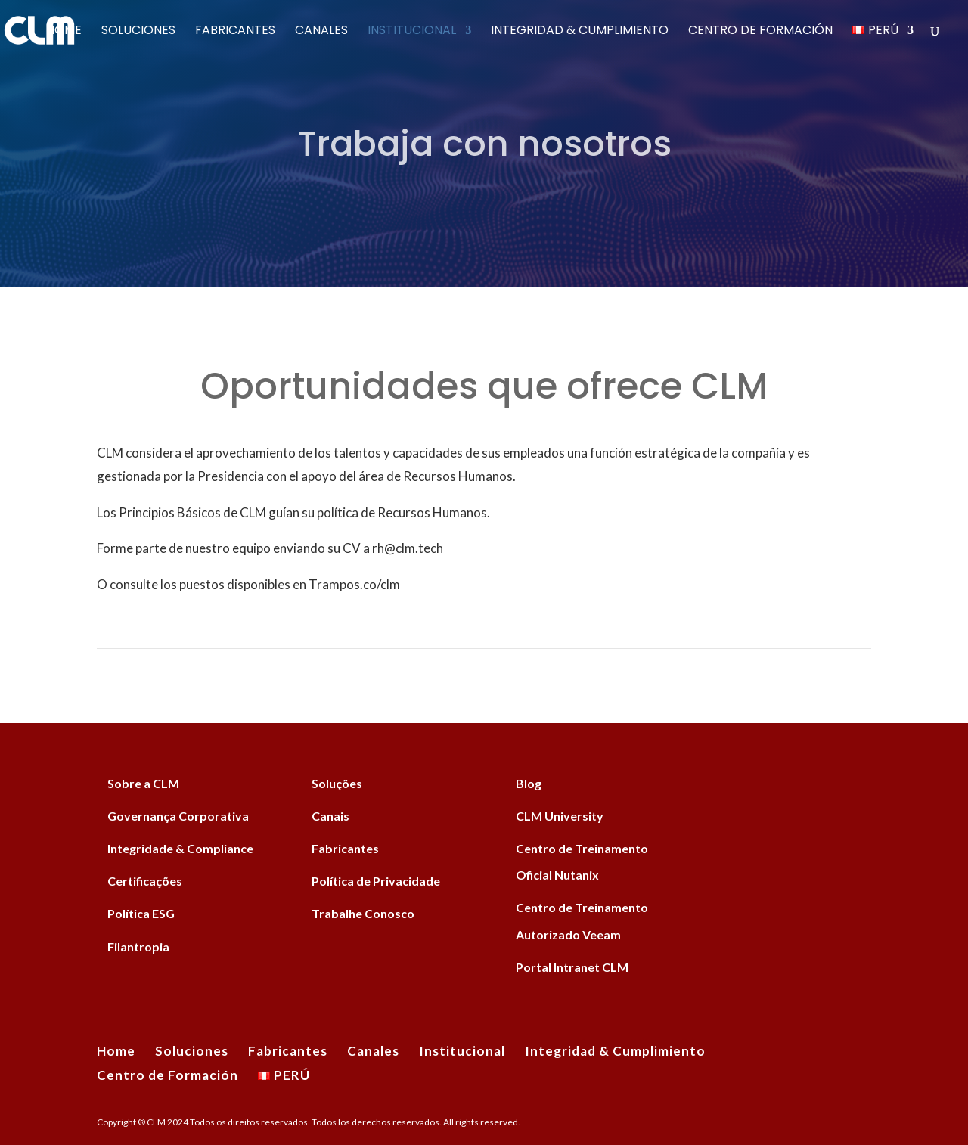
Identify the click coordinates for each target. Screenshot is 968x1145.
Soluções (337, 783)
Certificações (144, 880)
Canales (321, 32)
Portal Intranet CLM (572, 967)
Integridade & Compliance (180, 848)
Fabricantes (235, 32)
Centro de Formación (760, 32)
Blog (528, 783)
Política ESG (141, 913)
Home (64, 32)
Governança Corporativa (178, 815)
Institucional (412, 32)
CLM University (559, 815)
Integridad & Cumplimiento (580, 32)
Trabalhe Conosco (363, 913)
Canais (330, 815)
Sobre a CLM (143, 783)
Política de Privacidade (376, 880)
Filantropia (138, 946)
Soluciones (138, 32)
